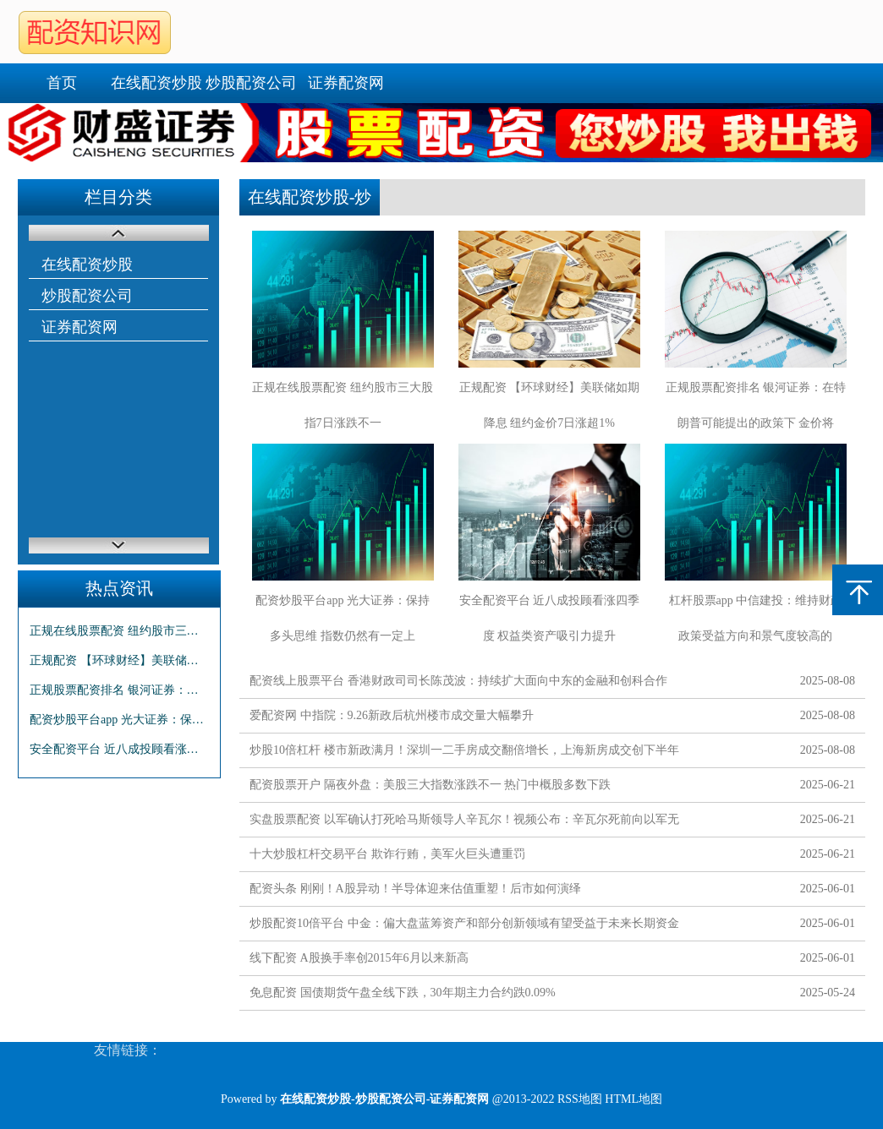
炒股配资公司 (251, 82)
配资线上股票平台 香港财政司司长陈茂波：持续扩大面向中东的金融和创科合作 (458, 680)
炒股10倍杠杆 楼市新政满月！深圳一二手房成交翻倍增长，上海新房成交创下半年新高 (464, 753)
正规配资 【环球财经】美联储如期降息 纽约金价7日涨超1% (119, 660)
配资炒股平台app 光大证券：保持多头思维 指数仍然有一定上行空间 (119, 719)
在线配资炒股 (156, 82)
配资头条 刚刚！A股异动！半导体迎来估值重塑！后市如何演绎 (415, 888)
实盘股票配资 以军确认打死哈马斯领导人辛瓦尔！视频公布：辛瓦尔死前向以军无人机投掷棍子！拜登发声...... (464, 822)
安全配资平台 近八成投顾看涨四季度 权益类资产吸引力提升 (119, 749)
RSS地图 (579, 1099)
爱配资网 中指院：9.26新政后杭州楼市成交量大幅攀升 (392, 715)
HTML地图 (633, 1099)
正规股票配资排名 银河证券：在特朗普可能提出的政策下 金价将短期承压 (119, 690)
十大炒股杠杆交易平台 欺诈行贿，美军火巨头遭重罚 (387, 854)
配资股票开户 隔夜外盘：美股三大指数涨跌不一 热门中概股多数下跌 (430, 784)
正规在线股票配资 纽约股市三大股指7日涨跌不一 (119, 630)
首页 (62, 82)
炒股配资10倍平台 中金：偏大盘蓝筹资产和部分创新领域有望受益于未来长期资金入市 (464, 926)
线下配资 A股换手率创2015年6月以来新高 (359, 958)
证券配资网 (346, 82)
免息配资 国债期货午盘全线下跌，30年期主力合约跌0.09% (403, 992)
